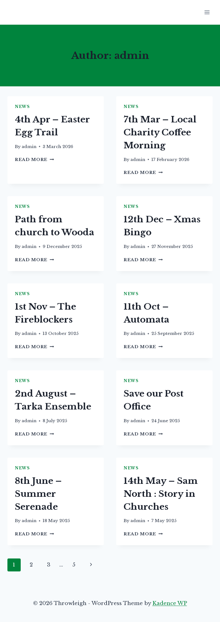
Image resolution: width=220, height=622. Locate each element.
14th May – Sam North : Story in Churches (161, 494)
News (22, 106)
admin (29, 146)
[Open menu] (207, 12)
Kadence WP (169, 603)
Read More (34, 159)
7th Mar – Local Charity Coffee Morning (160, 132)
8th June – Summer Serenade (38, 494)
